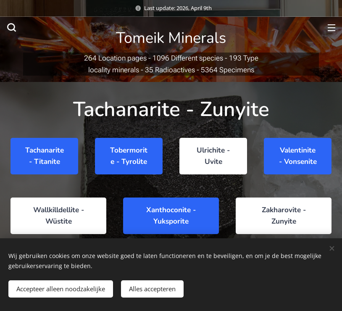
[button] (11, 27)
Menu (331, 27)
